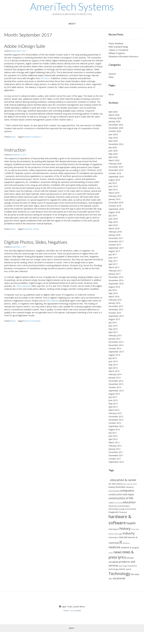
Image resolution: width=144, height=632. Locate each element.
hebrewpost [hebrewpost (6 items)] (114, 529)
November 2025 (116, 128)
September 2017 (116, 248)
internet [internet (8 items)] (123, 537)
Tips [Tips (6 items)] (110, 578)
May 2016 (113, 293)
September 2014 (116, 351)
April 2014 (113, 368)
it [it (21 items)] (121, 542)
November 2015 (116, 309)
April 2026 (113, 111)
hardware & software (32, 137)
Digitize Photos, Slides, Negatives (35, 242)
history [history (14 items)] (125, 528)
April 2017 (113, 264)
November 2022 (116, 144)
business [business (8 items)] (120, 486)
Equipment (28, 229)
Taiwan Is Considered (118, 50)
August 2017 (114, 251)
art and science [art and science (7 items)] (116, 483)
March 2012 (114, 442)
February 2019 (115, 196)
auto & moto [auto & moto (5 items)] (132, 484)
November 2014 (116, 345)
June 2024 (113, 134)
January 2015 (114, 338)
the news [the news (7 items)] (135, 574)
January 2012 (114, 449)
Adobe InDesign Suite (24, 46)
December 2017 (116, 238)
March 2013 (114, 410)
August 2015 (114, 319)
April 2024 (113, 141)
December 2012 (116, 416)
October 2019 (115, 173)
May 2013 (113, 403)
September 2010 (116, 462)
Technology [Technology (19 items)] (119, 573)
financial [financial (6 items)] (123, 512)
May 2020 (113, 154)
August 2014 (114, 355)
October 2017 (115, 244)
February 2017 (115, 270)
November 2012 (116, 419)
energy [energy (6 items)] (122, 509)
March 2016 (114, 296)
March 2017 (114, 267)
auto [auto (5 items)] (125, 484)
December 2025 (116, 124)
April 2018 (113, 225)
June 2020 (113, 150)
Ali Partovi (45, 78)
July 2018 (113, 215)
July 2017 (113, 254)
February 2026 (115, 118)
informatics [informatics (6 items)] (113, 537)
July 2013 (113, 397)
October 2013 (115, 387)
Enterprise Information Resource (123, 56)
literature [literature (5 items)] (126, 543)
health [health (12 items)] (131, 523)
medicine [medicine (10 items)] (114, 547)
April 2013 (113, 406)
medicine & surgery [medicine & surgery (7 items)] (130, 547)
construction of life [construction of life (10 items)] (121, 498)
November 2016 (116, 280)
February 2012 (115, 445)
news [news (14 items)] (117, 552)
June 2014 (113, 361)
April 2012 (113, 439)
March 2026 (114, 115)
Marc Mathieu (52, 300)
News (14, 137)
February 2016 (115, 299)
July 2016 (113, 290)
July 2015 (113, 322)
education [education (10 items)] (129, 502)
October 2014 (115, 348)
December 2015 (116, 306)
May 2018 (113, 222)
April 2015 (113, 332)
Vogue (72, 610)
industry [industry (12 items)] (129, 533)
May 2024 (113, 137)
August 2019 (114, 179)
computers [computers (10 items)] (127, 490)
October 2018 (115, 205)
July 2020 (113, 147)
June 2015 (113, 325)
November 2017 (116, 241)
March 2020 (114, 160)
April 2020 (113, 157)
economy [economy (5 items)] (118, 503)
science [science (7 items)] (122, 569)
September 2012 (116, 426)
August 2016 (114, 286)
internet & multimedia (32, 321)
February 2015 (115, 335)
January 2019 (114, 199)
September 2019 (116, 176)
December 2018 (116, 202)
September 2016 (116, 283)
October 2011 (115, 458)
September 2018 (116, 209)
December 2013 (116, 381)
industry (36, 229)
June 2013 (113, 400)
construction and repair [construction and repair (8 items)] (121, 494)
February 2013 (115, 413)
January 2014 (114, 377)
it (41, 137)
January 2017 (114, 274)
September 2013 (116, 390)
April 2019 (113, 189)
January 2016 (114, 303)
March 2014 (114, 371)
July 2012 (113, 432)
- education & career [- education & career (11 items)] (122, 480)
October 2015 (115, 312)
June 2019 (113, 186)
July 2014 (113, 358)
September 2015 (116, 316)
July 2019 (113, 183)
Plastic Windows (116, 43)
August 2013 (114, 393)
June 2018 (113, 218)
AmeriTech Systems (72, 6)
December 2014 (116, 342)
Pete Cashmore (24, 286)
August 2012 (114, 429)
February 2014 (115, 374)
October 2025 (115, 131)
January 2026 (114, 121)
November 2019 (116, 170)
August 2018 (114, 212)
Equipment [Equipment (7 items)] (114, 512)
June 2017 (113, 257)
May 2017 (113, 261)
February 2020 (115, 163)
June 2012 (113, 436)
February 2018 (115, 231)
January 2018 (114, 235)
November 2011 (116, 455)
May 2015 (113, 329)
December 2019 (116, 167)
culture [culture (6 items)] (111, 502)
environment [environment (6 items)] (130, 509)
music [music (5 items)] (111, 553)
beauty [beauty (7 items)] (112, 487)
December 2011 (116, 452)
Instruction (15, 150)
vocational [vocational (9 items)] (119, 578)
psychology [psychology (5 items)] (123, 566)
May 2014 (113, 364)
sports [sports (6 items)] (128, 569)
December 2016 (116, 277)
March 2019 (114, 192)
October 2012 (115, 423)
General (112, 73)
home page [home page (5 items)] (118, 534)
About (72, 23)
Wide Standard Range (118, 46)
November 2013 (116, 384)
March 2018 (114, 228)
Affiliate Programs (117, 53)
